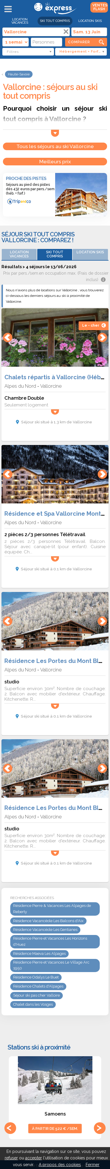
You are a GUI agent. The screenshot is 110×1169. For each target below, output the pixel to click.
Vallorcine (51, 386)
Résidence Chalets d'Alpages (38, 986)
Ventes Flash (99, 7)
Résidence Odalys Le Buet (36, 977)
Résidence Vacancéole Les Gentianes (45, 929)
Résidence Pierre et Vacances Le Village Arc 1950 (51, 965)
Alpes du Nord (20, 386)
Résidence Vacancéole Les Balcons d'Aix (48, 921)
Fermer (92, 1164)
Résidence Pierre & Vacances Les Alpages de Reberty (52, 908)
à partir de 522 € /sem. (55, 1128)
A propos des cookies (60, 1164)
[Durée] (15, 42)
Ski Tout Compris (55, 21)
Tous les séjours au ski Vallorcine (55, 146)
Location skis (90, 21)
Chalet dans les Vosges (33, 1004)
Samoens (55, 1114)
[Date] (89, 31)
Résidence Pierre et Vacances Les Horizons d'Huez (50, 941)
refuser (11, 1158)
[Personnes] (46, 42)
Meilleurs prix (55, 161)
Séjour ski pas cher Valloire (36, 995)
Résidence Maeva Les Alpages (39, 953)
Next (100, 1128)
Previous (10, 1128)
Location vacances (19, 21)
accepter (33, 1158)
